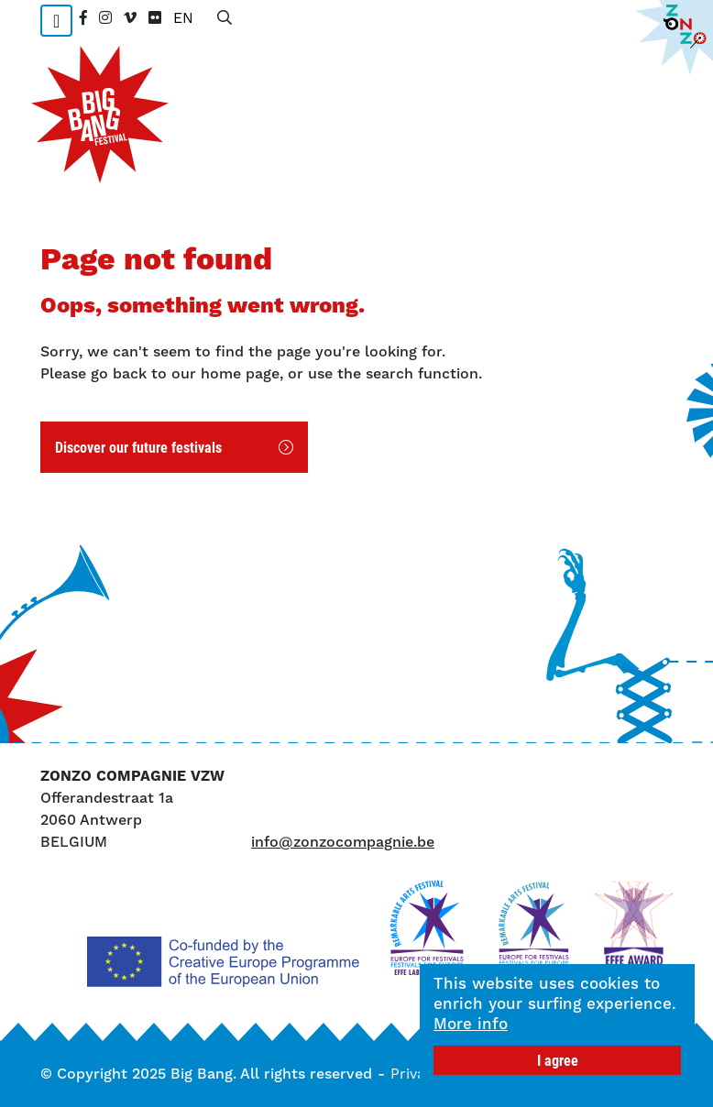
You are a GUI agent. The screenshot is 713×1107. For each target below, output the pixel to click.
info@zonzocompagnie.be (342, 841)
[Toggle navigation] (56, 21)
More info (470, 1023)
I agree (557, 1059)
